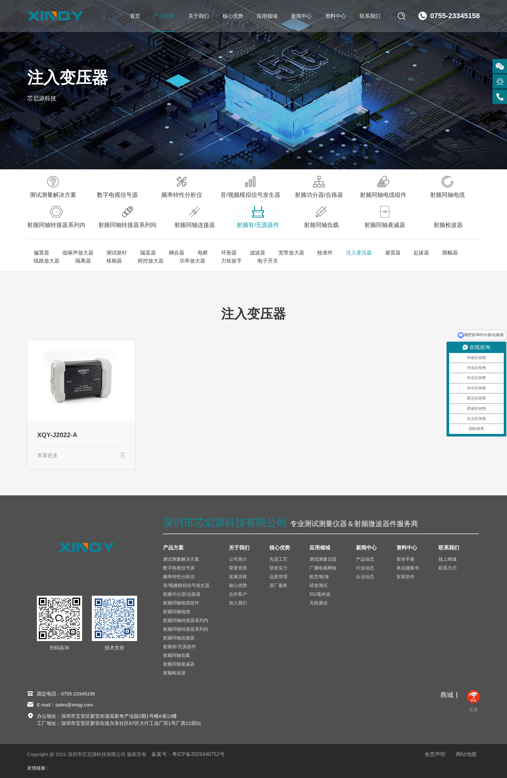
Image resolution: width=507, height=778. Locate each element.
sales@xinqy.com (74, 705)
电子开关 (251, 261)
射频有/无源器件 (258, 217)
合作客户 (238, 594)
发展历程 (238, 576)
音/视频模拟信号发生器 (250, 187)
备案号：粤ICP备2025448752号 (188, 754)
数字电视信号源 (117, 187)
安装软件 (405, 576)
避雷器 (390, 253)
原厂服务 (278, 585)
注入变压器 (357, 253)
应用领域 (266, 16)
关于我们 (198, 16)
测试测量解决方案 (53, 187)
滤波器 (256, 253)
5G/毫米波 (319, 594)
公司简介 (238, 559)
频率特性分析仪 (181, 187)
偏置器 (41, 253)
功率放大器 (181, 261)
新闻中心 (301, 16)
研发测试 (318, 585)
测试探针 (116, 253)
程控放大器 (142, 261)
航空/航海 (319, 576)
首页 (135, 16)
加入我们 (238, 602)
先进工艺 (278, 559)
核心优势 (232, 16)
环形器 (227, 253)
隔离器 (80, 261)
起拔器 (419, 253)
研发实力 (278, 567)
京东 (473, 701)
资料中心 (335, 16)
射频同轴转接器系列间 (127, 217)
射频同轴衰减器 (384, 217)
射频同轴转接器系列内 (56, 217)
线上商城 (447, 559)
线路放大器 (46, 261)
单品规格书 (407, 567)
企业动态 (365, 576)
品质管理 (278, 576)
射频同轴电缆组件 (383, 187)
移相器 (108, 261)
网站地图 (466, 754)
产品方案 (164, 16)
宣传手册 (405, 559)
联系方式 (447, 567)
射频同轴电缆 (447, 187)
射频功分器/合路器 (319, 187)
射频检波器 (448, 217)
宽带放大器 (290, 253)
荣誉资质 (238, 567)
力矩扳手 (217, 261)
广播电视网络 (323, 567)
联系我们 (369, 16)
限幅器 (447, 253)
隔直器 (147, 253)
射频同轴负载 (321, 217)
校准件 (323, 253)
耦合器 (176, 253)
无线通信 (318, 602)
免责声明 (435, 754)
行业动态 (365, 567)
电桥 (202, 253)
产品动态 (365, 559)
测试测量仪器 (323, 559)
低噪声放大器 (77, 253)
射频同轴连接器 (194, 217)
